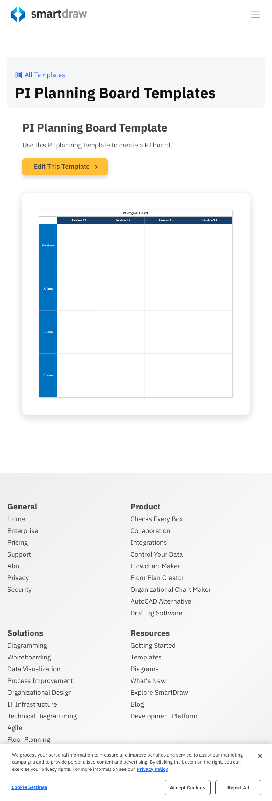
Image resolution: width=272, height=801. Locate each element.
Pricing (17, 542)
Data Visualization (33, 669)
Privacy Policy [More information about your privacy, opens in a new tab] (152, 769)
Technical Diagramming (42, 716)
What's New (148, 680)
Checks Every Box (157, 519)
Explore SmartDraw (159, 692)
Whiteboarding (29, 657)
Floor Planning (28, 739)
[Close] (260, 756)
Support (19, 554)
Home (16, 519)
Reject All (238, 787)
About (16, 566)
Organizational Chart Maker (171, 589)
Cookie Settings (29, 787)
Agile (14, 727)
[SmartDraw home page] (50, 14)
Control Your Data (157, 554)
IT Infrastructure (32, 704)
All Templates (40, 75)
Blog (137, 704)
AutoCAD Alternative (161, 601)
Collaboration (150, 530)
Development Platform (164, 716)
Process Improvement (40, 680)
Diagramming (27, 645)
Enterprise (22, 530)
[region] (136, 772)
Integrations (149, 542)
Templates (146, 657)
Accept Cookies (187, 787)
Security (19, 589)
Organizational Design (39, 692)
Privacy (18, 577)
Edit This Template (62, 166)
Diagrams (145, 669)
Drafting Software (157, 613)
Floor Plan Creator (157, 577)
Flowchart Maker (155, 566)
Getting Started (153, 645)
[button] (255, 13)
